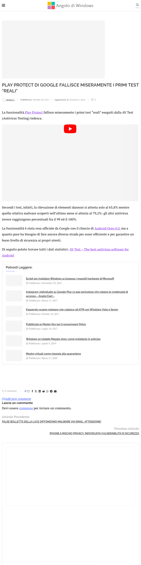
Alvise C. (8, 94)
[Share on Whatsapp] (47, 395)
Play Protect (31, 109)
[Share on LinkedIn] (39, 395)
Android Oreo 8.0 (14, 211)
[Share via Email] (55, 395)
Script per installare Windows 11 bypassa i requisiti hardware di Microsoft (33, 271)
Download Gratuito (119, 191)
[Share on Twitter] (35, 395)
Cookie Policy (80, 516)
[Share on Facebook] (32, 395)
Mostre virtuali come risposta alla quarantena (79, 343)
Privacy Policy (60, 516)
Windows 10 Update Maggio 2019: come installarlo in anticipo (35, 347)
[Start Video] (48, 147)
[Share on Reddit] (43, 395)
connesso (24, 411)
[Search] (139, 5)
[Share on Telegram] (51, 395)
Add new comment (16, 402)
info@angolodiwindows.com (77, 497)
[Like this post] (28, 395)
